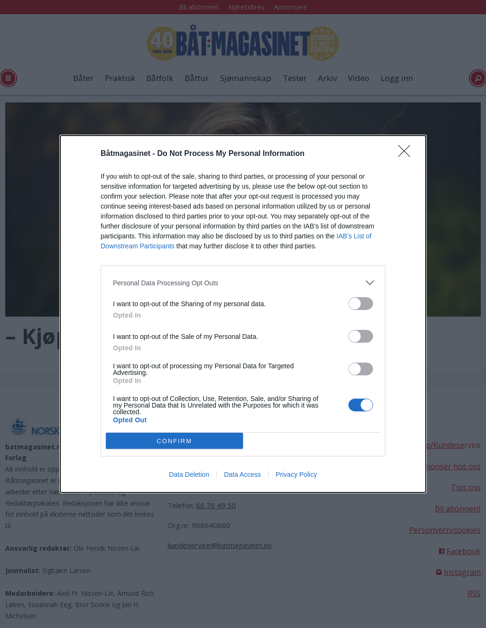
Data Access (242, 474)
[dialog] (243, 314)
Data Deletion (189, 474)
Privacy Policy (296, 474)
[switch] (360, 303)
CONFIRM (174, 441)
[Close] (407, 154)
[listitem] (243, 283)
